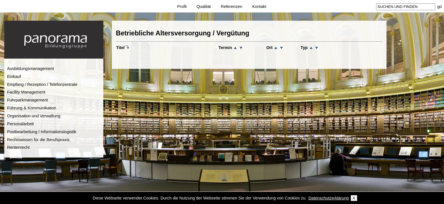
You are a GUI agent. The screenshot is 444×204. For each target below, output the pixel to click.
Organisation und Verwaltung (33, 116)
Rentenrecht (18, 147)
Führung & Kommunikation (31, 108)
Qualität (204, 6)
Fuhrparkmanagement (27, 100)
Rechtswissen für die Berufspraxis (38, 139)
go (439, 6)
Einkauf (14, 76)
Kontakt (259, 6)
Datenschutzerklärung (328, 198)
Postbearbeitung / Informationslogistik (41, 131)
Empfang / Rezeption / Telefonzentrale (42, 84)
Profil (182, 6)
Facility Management (26, 92)
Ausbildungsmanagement (30, 68)
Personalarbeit (20, 124)
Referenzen (231, 6)
